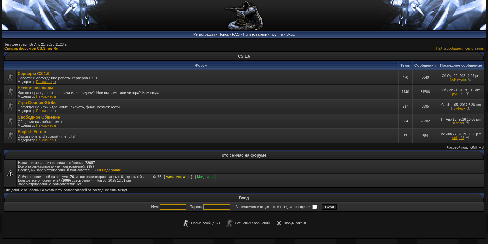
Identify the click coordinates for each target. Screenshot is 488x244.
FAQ (236, 34)
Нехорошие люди (35, 88)
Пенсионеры (46, 82)
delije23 (458, 138)
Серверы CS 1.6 (33, 73)
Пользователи (255, 34)
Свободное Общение (39, 117)
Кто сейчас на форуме (244, 155)
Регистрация (204, 34)
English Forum (32, 131)
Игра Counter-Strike (37, 102)
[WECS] (458, 94)
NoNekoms (458, 79)
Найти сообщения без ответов (460, 48)
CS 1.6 (244, 56)
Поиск (223, 34)
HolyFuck (458, 108)
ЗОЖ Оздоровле (107, 170)
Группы (276, 34)
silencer (458, 123)
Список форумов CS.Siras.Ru (31, 48)
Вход (290, 34)
